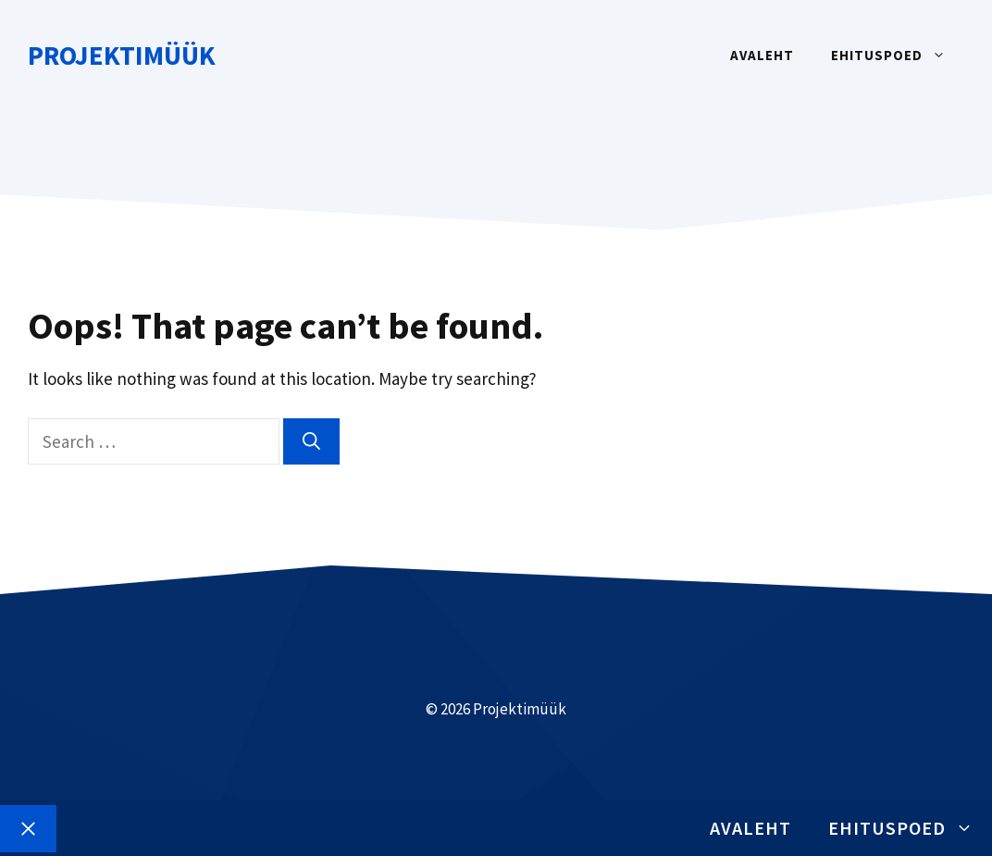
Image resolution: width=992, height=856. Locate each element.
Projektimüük (122, 55)
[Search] (311, 441)
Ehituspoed (897, 55)
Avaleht (762, 55)
